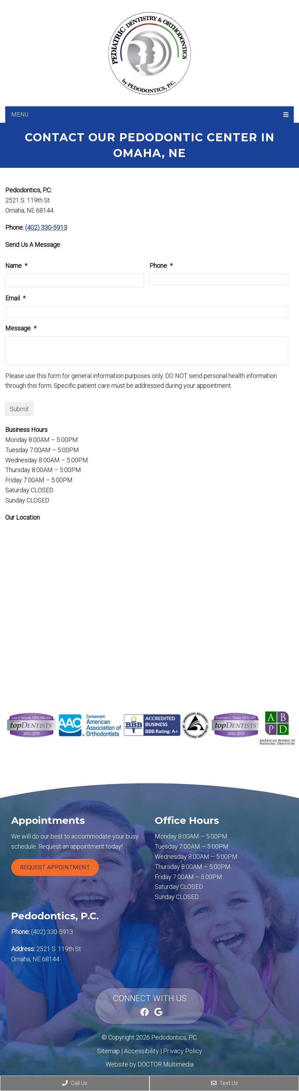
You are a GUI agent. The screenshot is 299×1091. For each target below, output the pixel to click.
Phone (161, 265)
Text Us (224, 1083)
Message (20, 328)
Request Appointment (55, 867)
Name (16, 265)
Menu (19, 114)
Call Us (74, 1083)
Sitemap (108, 1051)
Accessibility (141, 1051)
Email (15, 298)
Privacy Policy (182, 1051)
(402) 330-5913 (46, 227)
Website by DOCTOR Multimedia (149, 1064)
